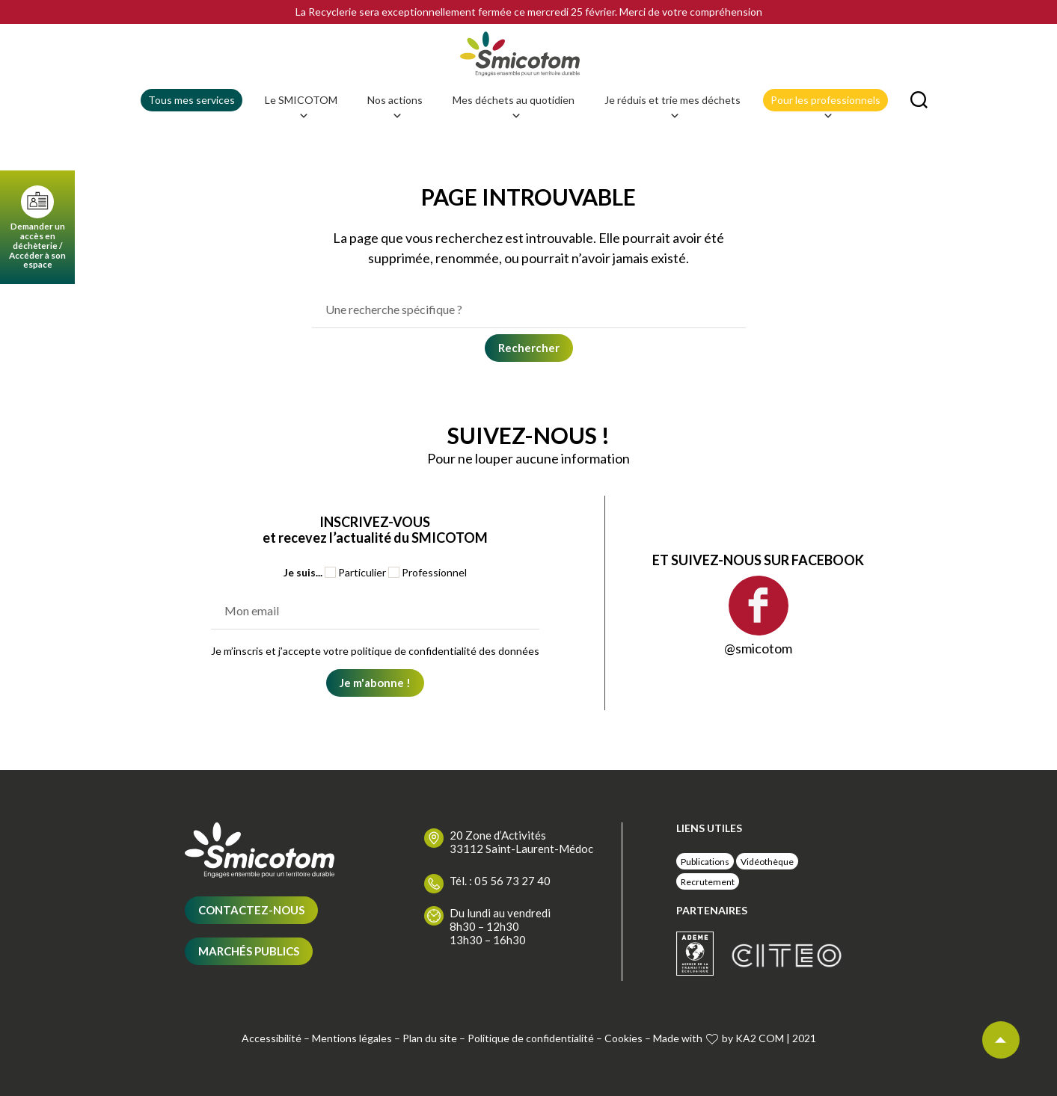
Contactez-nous (251, 932)
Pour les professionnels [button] (825, 125)
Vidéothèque (767, 883)
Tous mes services (191, 122)
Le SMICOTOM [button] (301, 125)
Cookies (623, 1060)
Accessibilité (271, 1060)
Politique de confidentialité (531, 1060)
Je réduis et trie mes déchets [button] (672, 125)
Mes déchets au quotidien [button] (514, 125)
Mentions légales (352, 1060)
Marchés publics (248, 973)
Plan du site (429, 1060)
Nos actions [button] (395, 125)
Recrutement (708, 903)
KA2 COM (759, 1060)
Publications (705, 883)
